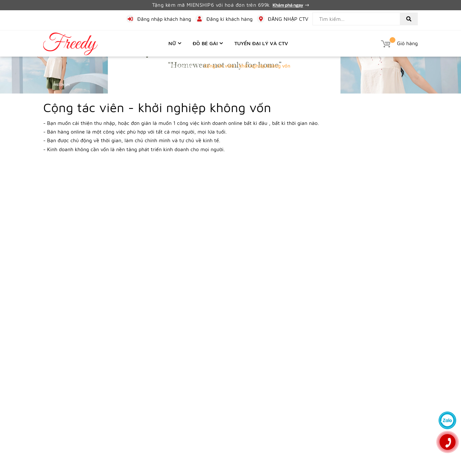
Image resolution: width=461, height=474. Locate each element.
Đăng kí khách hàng (229, 19)
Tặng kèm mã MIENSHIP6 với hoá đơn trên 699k (230, 5)
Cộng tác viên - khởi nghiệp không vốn (157, 107)
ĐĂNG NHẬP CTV (288, 19)
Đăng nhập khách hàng (164, 19)
